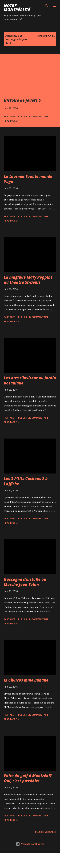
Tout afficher (45, 35)
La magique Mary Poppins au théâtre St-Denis (28, 279)
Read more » (11, 120)
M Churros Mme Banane (26, 680)
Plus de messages (45, 831)
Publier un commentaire (33, 116)
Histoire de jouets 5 (22, 100)
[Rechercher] (46, 6)
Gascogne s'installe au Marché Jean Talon (25, 582)
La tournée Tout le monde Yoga (28, 179)
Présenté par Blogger (30, 843)
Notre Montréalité (17, 7)
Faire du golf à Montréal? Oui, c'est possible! (28, 778)
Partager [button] (9, 116)
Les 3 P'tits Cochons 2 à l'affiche (26, 481)
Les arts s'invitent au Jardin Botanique (30, 380)
